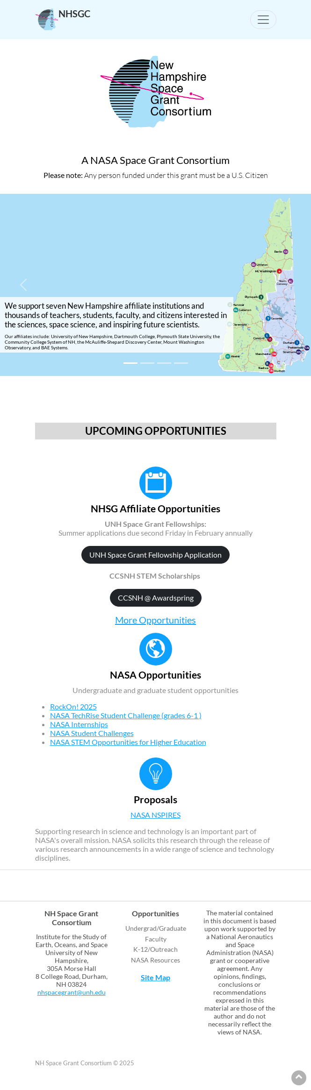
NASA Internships (79, 724)
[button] (23, 285)
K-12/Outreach (155, 949)
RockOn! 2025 (73, 706)
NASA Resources (155, 960)
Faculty (155, 939)
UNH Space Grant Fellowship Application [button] (155, 554)
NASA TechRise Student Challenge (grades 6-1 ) (126, 715)
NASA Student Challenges (92, 733)
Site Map (155, 977)
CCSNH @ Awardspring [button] (156, 597)
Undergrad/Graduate (155, 928)
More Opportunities (155, 619)
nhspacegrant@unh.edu (71, 992)
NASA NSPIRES (155, 814)
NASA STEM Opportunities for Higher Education (128, 741)
